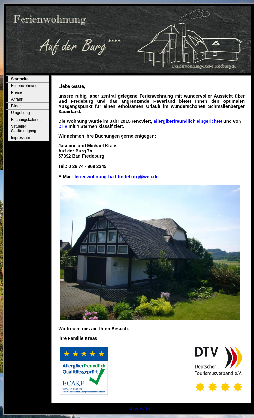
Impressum (20, 137)
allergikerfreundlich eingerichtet (188, 121)
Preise (16, 92)
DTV (62, 126)
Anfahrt (17, 99)
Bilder (16, 106)
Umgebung (20, 113)
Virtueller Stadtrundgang (23, 128)
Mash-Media (139, 409)
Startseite (20, 79)
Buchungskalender (27, 119)
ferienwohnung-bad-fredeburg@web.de (116, 176)
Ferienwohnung (24, 85)
